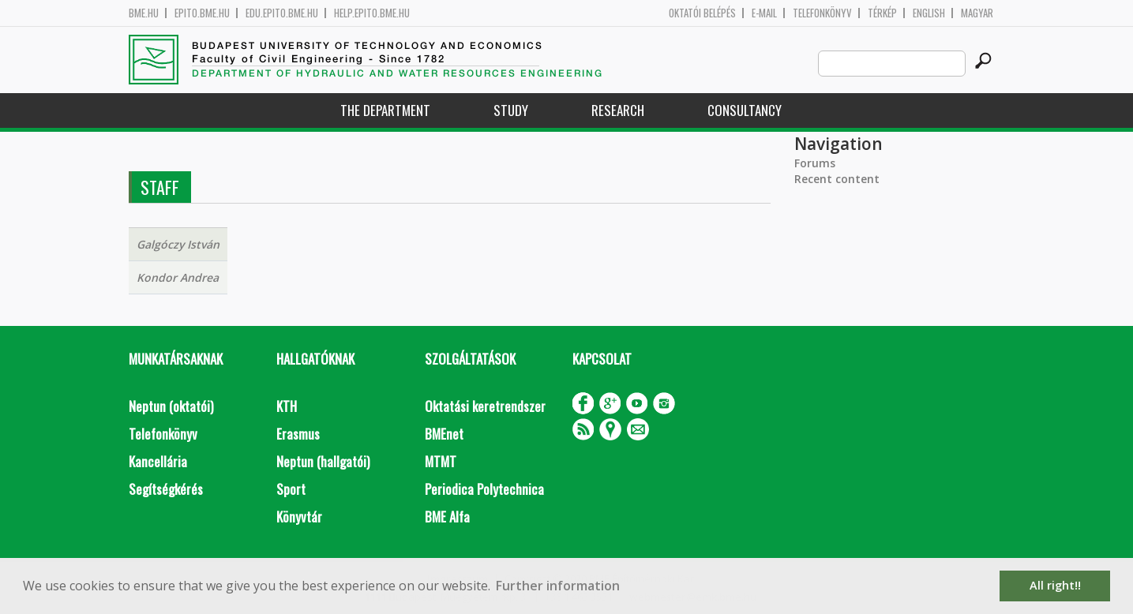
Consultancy (744, 110)
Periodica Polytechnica (484, 489)
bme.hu (144, 13)
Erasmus (298, 434)
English (929, 13)
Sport (291, 489)
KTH (286, 406)
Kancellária (158, 461)
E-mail (764, 13)
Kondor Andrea (178, 277)
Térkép (882, 13)
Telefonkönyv (822, 13)
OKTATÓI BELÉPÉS (702, 13)
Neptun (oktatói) (171, 406)
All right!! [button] (1055, 585)
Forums (814, 162)
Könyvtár (299, 516)
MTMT (440, 461)
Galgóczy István (178, 244)
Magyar (977, 13)
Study (510, 110)
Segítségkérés (166, 489)
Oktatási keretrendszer (485, 406)
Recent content (837, 178)
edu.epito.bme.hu (282, 13)
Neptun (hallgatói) (323, 461)
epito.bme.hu (202, 13)
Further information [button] (558, 585)
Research (617, 110)
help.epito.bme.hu (372, 13)
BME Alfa (447, 516)
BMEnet (444, 434)
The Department (385, 110)
